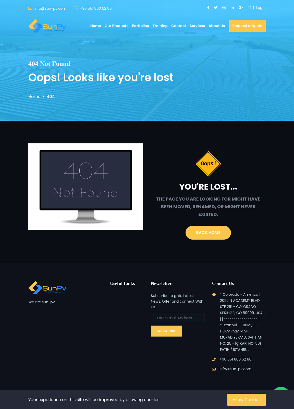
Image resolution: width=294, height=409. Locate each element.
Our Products (116, 25)
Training (160, 25)
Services (197, 25)
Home (95, 25)
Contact (178, 25)
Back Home (208, 233)
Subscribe (166, 330)
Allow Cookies (246, 400)
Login (261, 7)
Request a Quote (247, 25)
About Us (217, 25)
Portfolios (140, 25)
